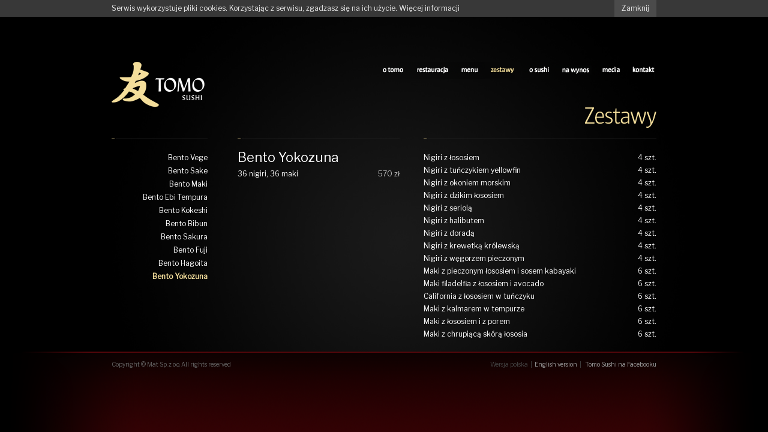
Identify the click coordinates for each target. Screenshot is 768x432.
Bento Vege (188, 157)
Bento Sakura (184, 236)
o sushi (539, 70)
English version (556, 364)
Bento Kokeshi (183, 210)
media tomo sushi (611, 70)
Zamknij (635, 8)
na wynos (575, 70)
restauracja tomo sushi (432, 70)
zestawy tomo (503, 70)
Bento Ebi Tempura (175, 197)
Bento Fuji (190, 249)
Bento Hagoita (183, 263)
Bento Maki (188, 183)
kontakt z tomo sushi (644, 70)
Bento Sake (188, 170)
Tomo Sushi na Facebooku (620, 364)
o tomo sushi (393, 70)
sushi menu (469, 70)
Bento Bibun (187, 223)
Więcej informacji (429, 8)
